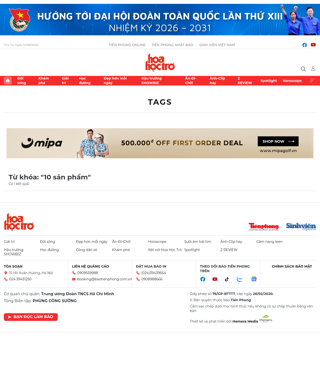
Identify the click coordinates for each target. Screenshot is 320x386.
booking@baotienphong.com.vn (104, 279)
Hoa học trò (19, 222)
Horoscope (292, 81)
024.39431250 (20, 279)
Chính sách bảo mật (292, 266)
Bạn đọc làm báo (30, 316)
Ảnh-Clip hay (217, 80)
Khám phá (43, 80)
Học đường (84, 80)
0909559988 (87, 273)
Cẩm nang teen (269, 241)
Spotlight (269, 81)
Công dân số (86, 250)
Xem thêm (312, 81)
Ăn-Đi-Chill (190, 80)
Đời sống (21, 80)
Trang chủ (8, 81)
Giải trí (65, 80)
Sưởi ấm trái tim (197, 241)
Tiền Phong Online (127, 45)
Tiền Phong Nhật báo (172, 45)
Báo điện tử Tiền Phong (160, 62)
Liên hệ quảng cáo (90, 266)
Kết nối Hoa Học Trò (165, 250)
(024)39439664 (153, 273)
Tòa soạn (13, 266)
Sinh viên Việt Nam (217, 45)
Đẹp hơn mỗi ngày (115, 80)
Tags (160, 102)
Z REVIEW (245, 80)
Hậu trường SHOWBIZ (151, 80)
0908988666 (151, 279)
